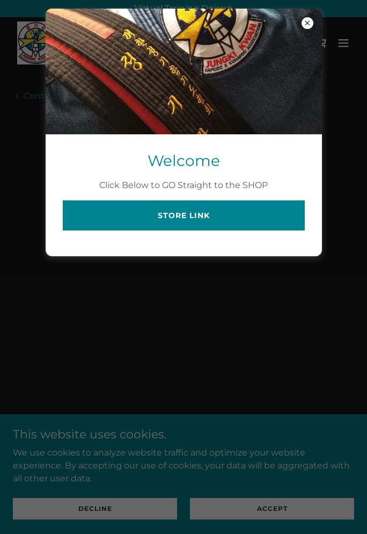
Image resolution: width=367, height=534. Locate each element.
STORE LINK (184, 215)
